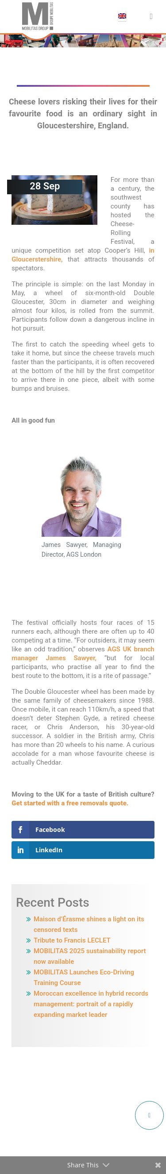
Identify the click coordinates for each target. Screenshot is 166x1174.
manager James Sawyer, (54, 658)
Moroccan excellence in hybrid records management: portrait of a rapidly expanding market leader (91, 1004)
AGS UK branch (131, 649)
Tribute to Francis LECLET (72, 940)
